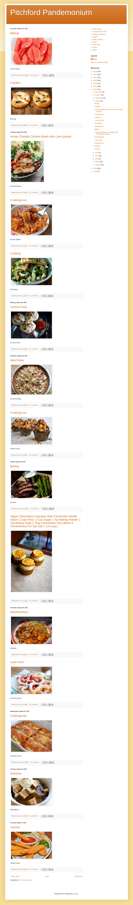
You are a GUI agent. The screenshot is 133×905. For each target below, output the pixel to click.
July (96, 153)
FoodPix (15, 82)
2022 (95, 74)
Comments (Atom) (26, 880)
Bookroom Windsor (99, 34)
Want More (17, 360)
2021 (95, 77)
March (97, 162)
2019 (95, 83)
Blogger (75, 894)
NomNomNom (19, 612)
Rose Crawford (98, 39)
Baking (14, 33)
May (96, 159)
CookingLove (18, 200)
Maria (95, 42)
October (98, 95)
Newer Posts (15, 876)
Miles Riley (96, 45)
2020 (95, 80)
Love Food (17, 662)
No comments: (34, 75)
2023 (95, 71)
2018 (95, 86)
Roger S (95, 37)
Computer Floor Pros (100, 32)
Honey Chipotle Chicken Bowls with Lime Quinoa (40, 136)
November (99, 92)
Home (47, 876)
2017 (95, 89)
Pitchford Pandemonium (51, 12)
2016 (95, 168)
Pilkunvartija (97, 29)
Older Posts (78, 876)
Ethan (95, 50)
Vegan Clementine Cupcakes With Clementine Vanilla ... (106, 133)
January (98, 165)
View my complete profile (99, 62)
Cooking (15, 253)
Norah (95, 47)
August (97, 101)
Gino (95, 59)
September (99, 98)
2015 (95, 171)
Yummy (15, 827)
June (97, 156)
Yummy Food (18, 307)
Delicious (16, 773)
